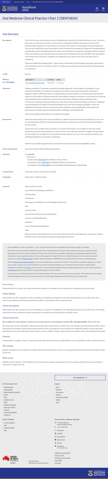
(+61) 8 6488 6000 (62, 427)
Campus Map (61, 436)
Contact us (7, 415)
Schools (58, 395)
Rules (5, 402)
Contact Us (60, 430)
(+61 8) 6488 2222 (62, 448)
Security (59, 443)
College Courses (9, 400)
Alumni (58, 400)
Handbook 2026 (19, 2)
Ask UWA (59, 433)
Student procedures (10, 405)
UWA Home (6, 2)
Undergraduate (8, 387)
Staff (5, 425)
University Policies (9, 407)
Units (28, 2)
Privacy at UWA (59, 455)
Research (59, 390)
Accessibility (58, 460)
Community (59, 392)
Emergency (60, 446)
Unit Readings (13, 270)
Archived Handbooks (10, 412)
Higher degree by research (12, 392)
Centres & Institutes (62, 397)
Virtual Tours (61, 440)
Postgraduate (8, 390)
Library (28, 267)
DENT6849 (45, 165)
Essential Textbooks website (24, 262)
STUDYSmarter (27, 259)
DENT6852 (45, 162)
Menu (103, 9)
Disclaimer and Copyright (62, 458)
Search (97, 9)
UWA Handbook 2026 (10, 384)
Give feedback (79, 377)
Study (58, 387)
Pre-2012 (6, 410)
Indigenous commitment (62, 453)
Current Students (9, 423)
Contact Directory (9, 428)
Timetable (10, 82)
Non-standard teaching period (35, 83)
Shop (57, 402)
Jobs (5, 430)
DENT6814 (42, 159)
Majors (6, 395)
